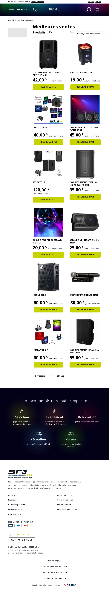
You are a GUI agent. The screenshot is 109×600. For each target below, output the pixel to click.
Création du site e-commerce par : (54, 585)
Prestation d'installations (68, 509)
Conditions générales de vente (54, 572)
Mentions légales (54, 560)
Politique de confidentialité (54, 578)
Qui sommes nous (65, 500)
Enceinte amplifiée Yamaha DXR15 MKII (84, 351)
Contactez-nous (21, 540)
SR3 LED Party (41, 127)
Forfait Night (41, 350)
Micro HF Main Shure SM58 (84, 295)
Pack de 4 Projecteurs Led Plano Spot (84, 128)
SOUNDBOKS (40, 295)
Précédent (40, 376)
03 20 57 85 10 (21, 534)
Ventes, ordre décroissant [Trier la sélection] (90, 33)
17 (57, 376)
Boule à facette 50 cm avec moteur (48, 241)
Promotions (13, 500)
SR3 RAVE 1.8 (39, 182)
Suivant (63, 376)
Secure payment (64, 505)
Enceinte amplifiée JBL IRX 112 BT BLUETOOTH (83, 183)
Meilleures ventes (15, 509)
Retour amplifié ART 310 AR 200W (84, 241)
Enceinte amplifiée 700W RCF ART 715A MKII (48, 73)
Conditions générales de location (54, 566)
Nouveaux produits (16, 505)
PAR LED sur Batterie (81, 72)
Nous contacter (15, 514)
